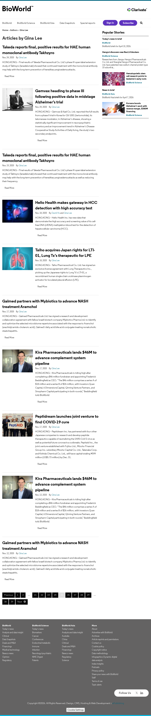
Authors (14, 30)
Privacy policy (98, 670)
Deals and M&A (9, 642)
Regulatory (7, 660)
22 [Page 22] (42, 594)
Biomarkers (37, 632)
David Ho (56, 213)
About (94, 629)
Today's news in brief (112, 38)
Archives (95, 636)
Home (5, 30)
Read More (9, 76)
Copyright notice (99, 649)
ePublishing (118, 703)
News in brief (108, 90)
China (64, 639)
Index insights (97, 663)
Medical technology (11, 649)
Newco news (7, 653)
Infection (36, 649)
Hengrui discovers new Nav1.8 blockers (120, 52)
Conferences (37, 639)
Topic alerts (96, 684)
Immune (35, 646)
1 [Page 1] (17, 594)
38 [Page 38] (5, 601)
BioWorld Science (26, 23)
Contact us (96, 642)
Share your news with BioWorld (105, 674)
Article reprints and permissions (105, 639)
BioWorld (7, 23)
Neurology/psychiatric (41, 653)
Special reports (87, 23)
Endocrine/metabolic (41, 642)
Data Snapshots (67, 23)
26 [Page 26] (68, 594)
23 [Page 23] (48, 594)
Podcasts (95, 667)
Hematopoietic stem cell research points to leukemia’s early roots (136, 76)
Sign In (110, 22)
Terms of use (97, 681)
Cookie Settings (76, 709)
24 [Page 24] (55, 594)
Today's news (8, 629)
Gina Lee (24, 30)
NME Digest (37, 656)
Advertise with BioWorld (102, 632)
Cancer (35, 636)
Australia (65, 636)
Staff (94, 677)
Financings (7, 646)
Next (19, 601)
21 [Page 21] (35, 594)
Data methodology (100, 653)
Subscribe (128, 22)
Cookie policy (98, 646)
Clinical (5, 636)
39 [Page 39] (12, 601)
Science (65, 660)
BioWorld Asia (47, 23)
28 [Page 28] (81, 594)
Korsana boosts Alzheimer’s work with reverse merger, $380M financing (137, 107)
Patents (35, 660)
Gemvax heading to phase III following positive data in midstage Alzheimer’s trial (65, 96)
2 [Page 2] (23, 594)
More (94, 625)
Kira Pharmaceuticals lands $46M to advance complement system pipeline (66, 358)
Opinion (5, 656)
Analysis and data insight (12, 632)
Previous (8, 594)
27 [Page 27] (75, 594)
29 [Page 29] (88, 594)
